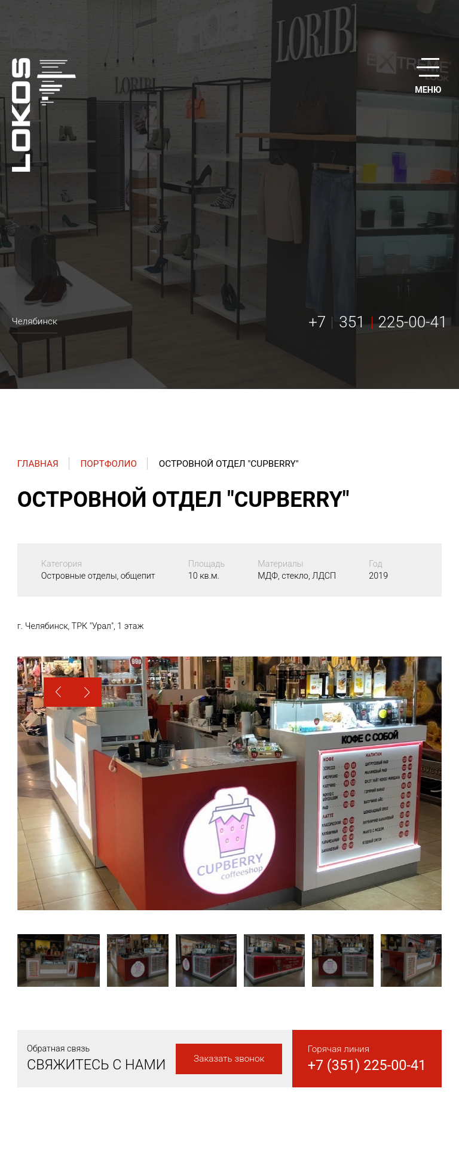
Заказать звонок (229, 1058)
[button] (58, 692)
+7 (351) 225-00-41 (367, 1065)
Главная (38, 463)
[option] (229, 783)
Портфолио (108, 463)
